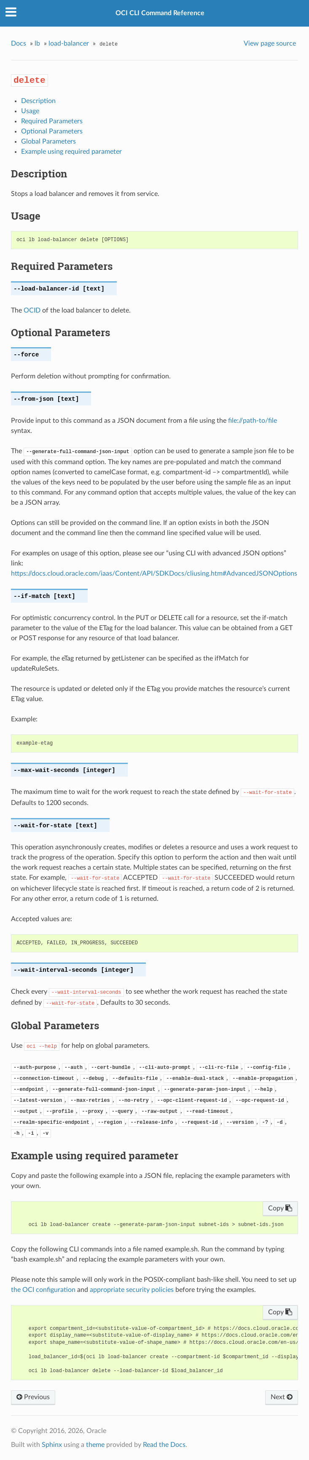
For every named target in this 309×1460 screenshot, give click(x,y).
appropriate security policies (132, 1289)
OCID (32, 310)
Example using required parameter (71, 151)
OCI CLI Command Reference (160, 13)
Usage (30, 111)
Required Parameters (52, 121)
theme (95, 1444)
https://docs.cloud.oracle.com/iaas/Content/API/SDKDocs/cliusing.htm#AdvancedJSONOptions (154, 573)
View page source (270, 43)
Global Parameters (48, 141)
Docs (18, 43)
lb (37, 43)
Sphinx (52, 1444)
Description (38, 101)
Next (282, 1397)
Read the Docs (164, 1444)
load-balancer (68, 43)
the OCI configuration (43, 1289)
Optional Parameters (52, 131)
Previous (33, 1397)
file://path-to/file (252, 420)
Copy (280, 1208)
